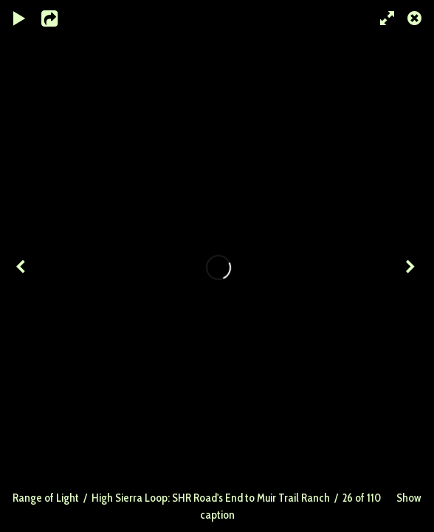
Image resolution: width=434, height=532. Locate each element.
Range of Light (46, 498)
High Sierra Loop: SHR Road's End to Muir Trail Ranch (211, 498)
